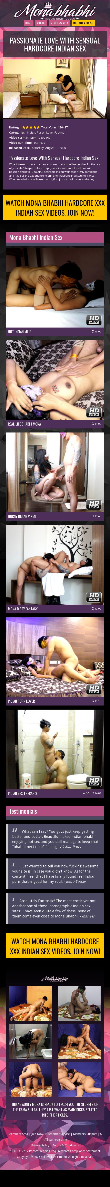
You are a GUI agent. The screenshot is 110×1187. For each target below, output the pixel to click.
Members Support (85, 1151)
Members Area (55, 31)
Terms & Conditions (65, 1162)
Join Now (37, 1151)
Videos (32, 31)
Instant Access (85, 31)
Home (17, 31)
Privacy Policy (40, 1162)
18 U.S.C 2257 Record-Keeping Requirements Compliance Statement (55, 1168)
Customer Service (58, 1151)
